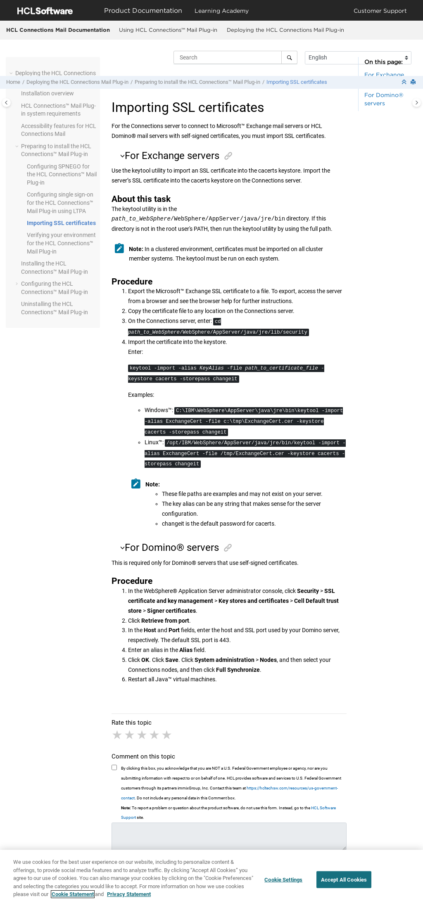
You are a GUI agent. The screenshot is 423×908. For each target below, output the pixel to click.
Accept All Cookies (344, 885)
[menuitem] (168, 30)
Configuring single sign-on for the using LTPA (60, 202)
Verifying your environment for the (61, 243)
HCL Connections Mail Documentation (58, 30)
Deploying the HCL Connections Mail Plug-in (285, 30)
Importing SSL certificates (296, 82)
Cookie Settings (283, 885)
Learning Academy (222, 10)
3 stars (142, 735)
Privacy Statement (129, 900)
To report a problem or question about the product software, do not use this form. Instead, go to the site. (228, 813)
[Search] (289, 57)
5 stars (167, 735)
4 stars (155, 735)
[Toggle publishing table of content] (6, 102)
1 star (118, 735)
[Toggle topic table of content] (416, 102)
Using (168, 30)
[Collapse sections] (405, 82)
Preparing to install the (197, 82)
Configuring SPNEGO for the (62, 174)
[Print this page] (414, 82)
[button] (12, 73)
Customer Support (380, 10)
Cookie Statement (73, 900)
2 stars (130, 735)
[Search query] (235, 57)
